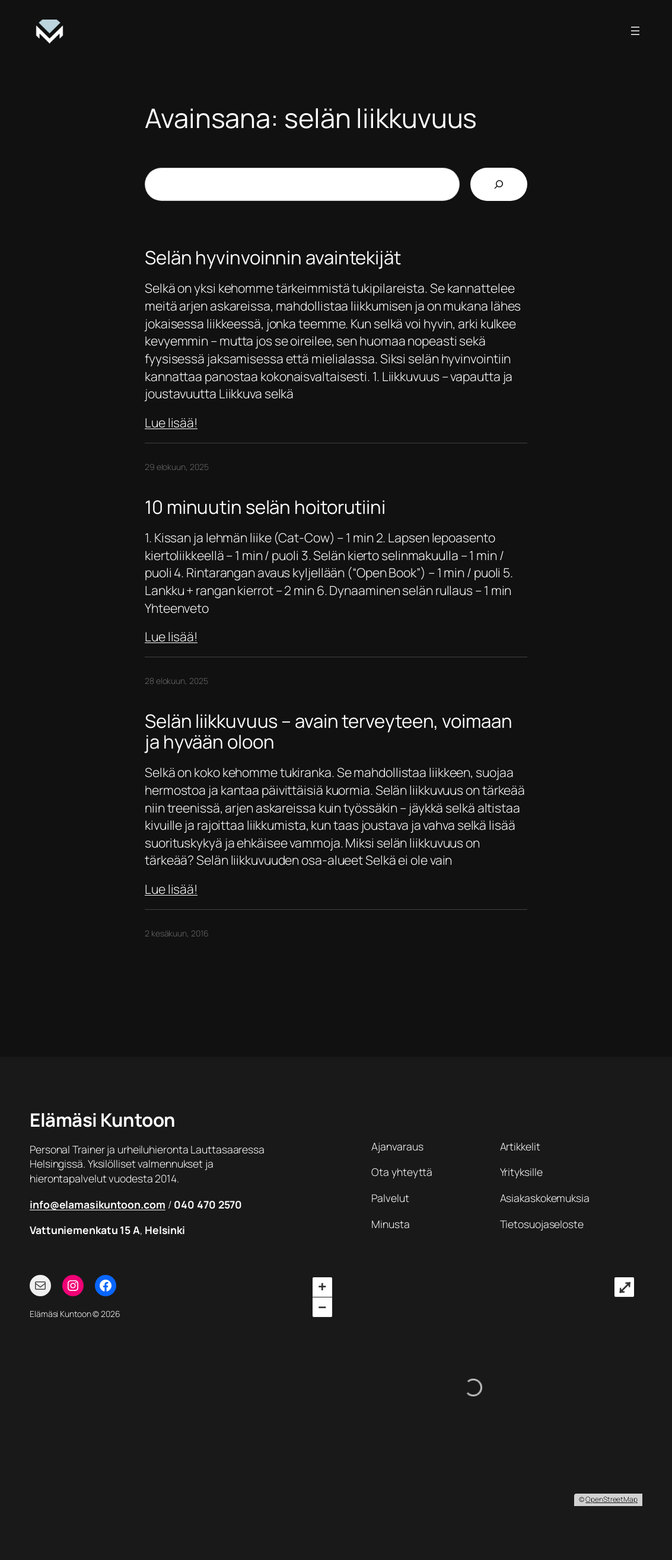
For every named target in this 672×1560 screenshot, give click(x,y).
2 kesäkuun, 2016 (176, 933)
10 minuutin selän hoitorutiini (265, 507)
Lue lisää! (171, 422)
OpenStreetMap (611, 1499)
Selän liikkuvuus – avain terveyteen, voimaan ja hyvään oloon (328, 731)
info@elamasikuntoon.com (97, 1204)
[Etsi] (498, 184)
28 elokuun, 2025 (176, 680)
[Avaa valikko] (635, 31)
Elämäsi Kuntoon (103, 1119)
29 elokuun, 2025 (176, 466)
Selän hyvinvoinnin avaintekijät (273, 257)
